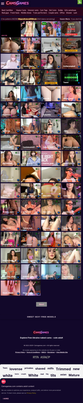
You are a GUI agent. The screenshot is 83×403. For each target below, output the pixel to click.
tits (53, 375)
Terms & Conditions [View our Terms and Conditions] (33, 352)
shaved (40, 368)
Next (41, 304)
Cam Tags (43, 10)
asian (63, 374)
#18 (38, 19)
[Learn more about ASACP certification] (45, 357)
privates (29, 368)
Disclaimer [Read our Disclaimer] (51, 352)
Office (62, 13)
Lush (75, 13)
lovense (16, 369)
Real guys (5, 13)
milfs (50, 368)
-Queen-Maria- (72, 19)
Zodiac (60, 10)
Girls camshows (70, 10)
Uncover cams (33, 10)
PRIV (79, 152)
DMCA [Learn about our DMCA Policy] (44, 352)
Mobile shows (26, 13)
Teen (5, 368)
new (76, 369)
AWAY (58, 152)
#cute (42, 19)
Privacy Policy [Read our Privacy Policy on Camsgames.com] (20, 352)
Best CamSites (7, 10)
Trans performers (40, 13)
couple (23, 374)
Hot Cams (52, 10)
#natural (34, 19)
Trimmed (63, 369)
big (47, 374)
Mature (74, 375)
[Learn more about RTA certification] (36, 357)
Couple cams (53, 13)
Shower (69, 13)
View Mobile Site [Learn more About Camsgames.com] (62, 352)
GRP (59, 87)
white (8, 375)
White (33, 375)
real (42, 374)
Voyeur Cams (21, 10)
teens (17, 374)
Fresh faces (14, 13)
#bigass (28, 19)
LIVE (38, 23)
